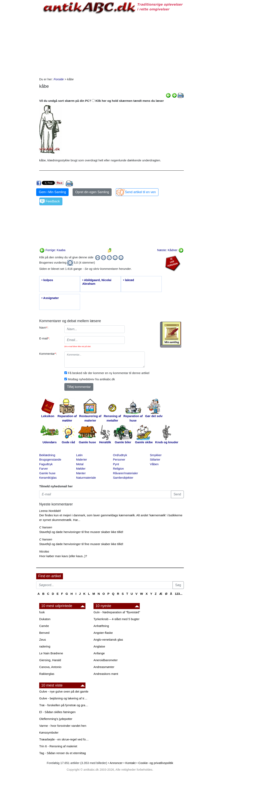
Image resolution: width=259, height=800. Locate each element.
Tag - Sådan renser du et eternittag (62, 753)
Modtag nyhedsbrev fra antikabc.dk (91, 379)
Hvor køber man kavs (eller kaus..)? (63, 556)
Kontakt (130, 763)
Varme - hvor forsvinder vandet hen (62, 725)
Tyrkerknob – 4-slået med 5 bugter (116, 619)
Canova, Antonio (50, 667)
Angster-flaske (103, 632)
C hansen (45, 527)
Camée (44, 626)
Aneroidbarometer (106, 660)
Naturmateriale (86, 477)
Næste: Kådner (170, 250)
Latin (79, 455)
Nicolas (44, 551)
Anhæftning (101, 626)
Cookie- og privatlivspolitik (155, 763)
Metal (79, 464)
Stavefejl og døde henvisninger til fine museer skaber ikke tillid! (81, 532)
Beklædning (47, 455)
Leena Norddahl (50, 510)
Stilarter (155, 459)
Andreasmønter (104, 667)
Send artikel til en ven (140, 192)
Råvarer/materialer (125, 473)
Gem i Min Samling (52, 192)
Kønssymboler (49, 732)
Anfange (99, 653)
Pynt (116, 464)
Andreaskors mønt (106, 673)
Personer (119, 459)
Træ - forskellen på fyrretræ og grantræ (64, 705)
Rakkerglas (46, 673)
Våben (154, 464)
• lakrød (128, 280)
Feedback (53, 201)
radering (44, 646)
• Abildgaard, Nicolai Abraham (96, 281)
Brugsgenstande (50, 459)
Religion (118, 468)
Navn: (43, 327)
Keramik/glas (48, 477)
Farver (43, 468)
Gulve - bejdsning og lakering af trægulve (64, 698)
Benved (44, 632)
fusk (42, 612)
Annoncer (116, 763)
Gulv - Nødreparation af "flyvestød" (117, 612)
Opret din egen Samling (92, 192)
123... (178, 593)
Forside (59, 79)
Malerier (81, 459)
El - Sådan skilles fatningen (57, 712)
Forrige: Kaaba (52, 250)
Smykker (155, 455)
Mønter (81, 473)
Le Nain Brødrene (51, 653)
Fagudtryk (46, 464)
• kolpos (47, 280)
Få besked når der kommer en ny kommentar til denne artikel (108, 373)
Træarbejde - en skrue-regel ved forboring (64, 739)
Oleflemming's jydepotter (55, 719)
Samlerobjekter (123, 477)
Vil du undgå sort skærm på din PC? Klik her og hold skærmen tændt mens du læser (101, 100)
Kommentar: (48, 353)
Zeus (42, 639)
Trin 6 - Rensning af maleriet (58, 746)
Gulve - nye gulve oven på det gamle (63, 691)
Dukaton (44, 619)
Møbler (80, 468)
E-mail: (44, 338)
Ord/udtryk (120, 455)
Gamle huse (47, 473)
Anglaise (99, 646)
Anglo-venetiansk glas (108, 639)
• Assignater (50, 298)
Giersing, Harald (50, 660)
